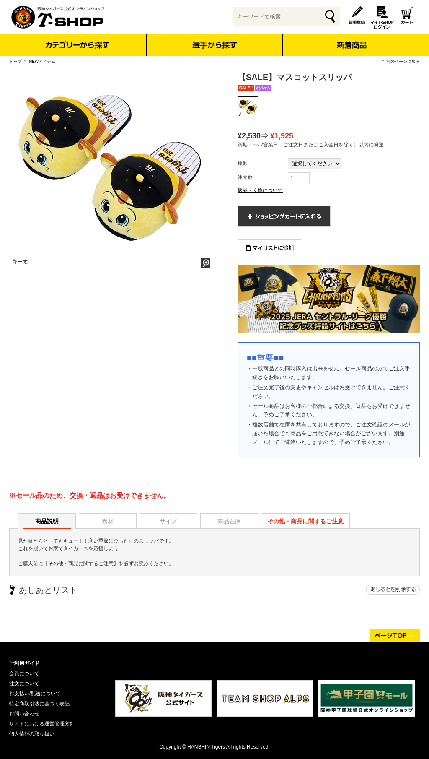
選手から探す (215, 45)
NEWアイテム (42, 61)
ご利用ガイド (24, 663)
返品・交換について (260, 190)
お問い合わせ (24, 714)
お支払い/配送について (35, 694)
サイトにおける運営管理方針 (42, 724)
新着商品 (351, 39)
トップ (15, 61)
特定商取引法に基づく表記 (39, 704)
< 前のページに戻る (401, 61)
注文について (24, 683)
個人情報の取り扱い (31, 734)
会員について (24, 673)
